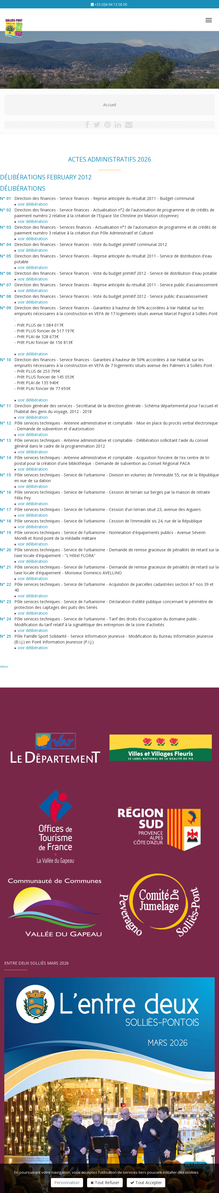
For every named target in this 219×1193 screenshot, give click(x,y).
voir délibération (31, 204)
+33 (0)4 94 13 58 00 (111, 4)
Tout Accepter (146, 1182)
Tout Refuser (105, 1182)
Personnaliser (67, 1182)
